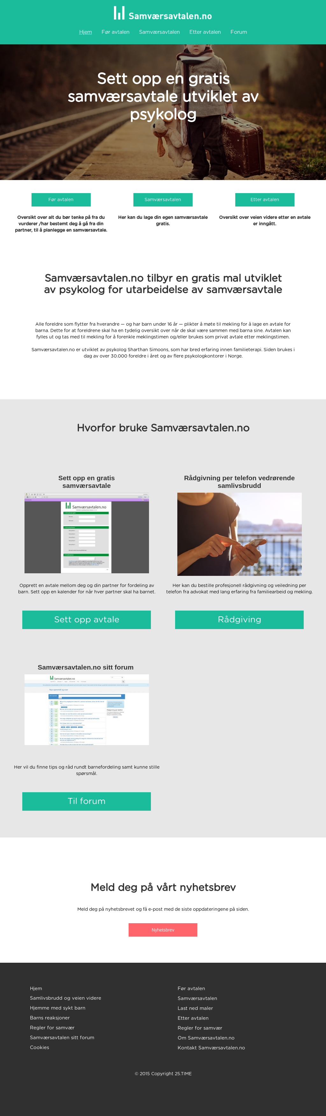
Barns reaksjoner (50, 1018)
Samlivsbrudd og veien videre (65, 998)
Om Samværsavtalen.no (206, 1038)
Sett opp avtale (86, 619)
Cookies (39, 1047)
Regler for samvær (52, 1027)
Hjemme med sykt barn (57, 1008)
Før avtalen (116, 32)
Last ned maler (195, 1008)
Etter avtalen (205, 32)
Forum (238, 32)
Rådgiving (239, 619)
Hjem (85, 32)
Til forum (86, 801)
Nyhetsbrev (163, 929)
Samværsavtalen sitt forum (62, 1037)
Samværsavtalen (159, 32)
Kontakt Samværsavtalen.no (211, 1048)
